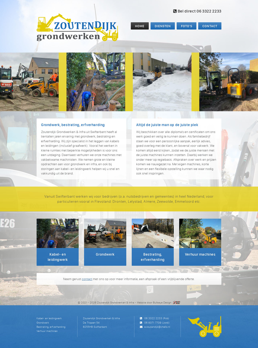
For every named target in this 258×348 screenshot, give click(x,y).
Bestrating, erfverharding (51, 326)
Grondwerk (43, 322)
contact (87, 279)
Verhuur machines (47, 331)
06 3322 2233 (153, 318)
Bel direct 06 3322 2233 (197, 11)
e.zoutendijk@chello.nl (157, 326)
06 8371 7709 (152, 322)
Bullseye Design (162, 302)
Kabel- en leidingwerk (49, 318)
